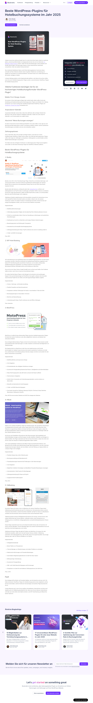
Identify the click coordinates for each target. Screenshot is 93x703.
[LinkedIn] (70, 88)
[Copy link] (85, 88)
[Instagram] (78, 88)
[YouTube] (82, 88)
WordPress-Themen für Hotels (12, 105)
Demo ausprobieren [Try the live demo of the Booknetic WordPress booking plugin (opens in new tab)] (39, 693)
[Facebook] (74, 88)
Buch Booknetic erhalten (53, 693)
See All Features (70, 82)
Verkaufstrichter (33, 189)
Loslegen (70, 2)
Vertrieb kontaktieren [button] (24, 24)
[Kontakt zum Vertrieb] (80, 700)
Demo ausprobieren (81, 2)
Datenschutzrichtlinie (75, 666)
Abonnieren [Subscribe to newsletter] (84, 664)
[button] (38, 2)
